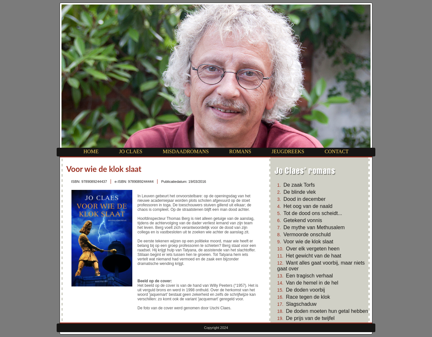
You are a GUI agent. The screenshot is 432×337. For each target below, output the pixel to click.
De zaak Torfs (299, 185)
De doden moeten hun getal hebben (327, 311)
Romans (240, 151)
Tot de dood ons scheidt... (312, 213)
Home (91, 151)
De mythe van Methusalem (313, 227)
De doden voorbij (305, 290)
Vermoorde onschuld (307, 234)
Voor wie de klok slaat (308, 241)
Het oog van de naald (307, 206)
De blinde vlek (299, 192)
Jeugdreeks (288, 151)
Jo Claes (130, 151)
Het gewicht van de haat (313, 255)
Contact (336, 151)
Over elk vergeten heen (312, 248)
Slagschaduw (301, 304)
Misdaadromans (186, 151)
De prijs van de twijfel (310, 318)
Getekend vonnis (302, 220)
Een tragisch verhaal (309, 275)
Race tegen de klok (308, 297)
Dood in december (304, 199)
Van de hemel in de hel (312, 283)
